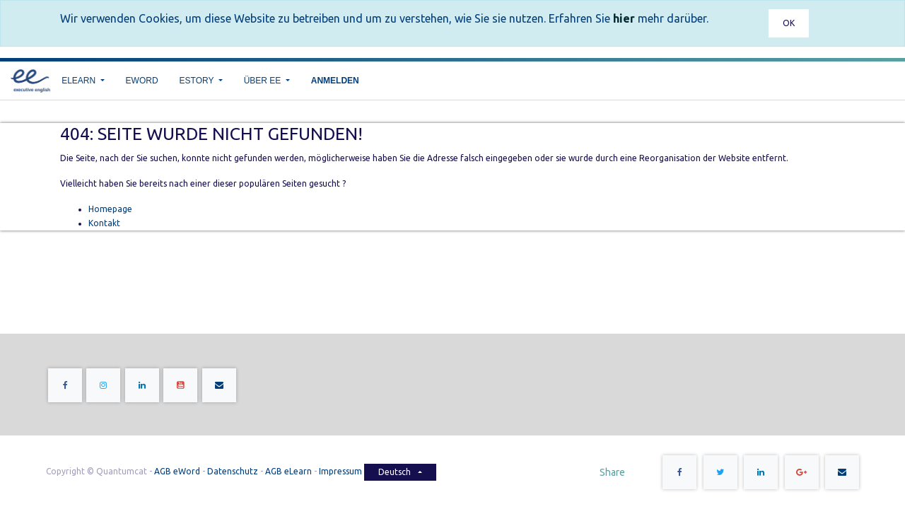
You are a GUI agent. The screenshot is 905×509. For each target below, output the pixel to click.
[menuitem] (142, 81)
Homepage (110, 208)
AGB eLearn (288, 471)
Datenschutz (232, 471)
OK (789, 23)
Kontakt (104, 223)
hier (624, 18)
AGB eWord (177, 471)
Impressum (341, 471)
